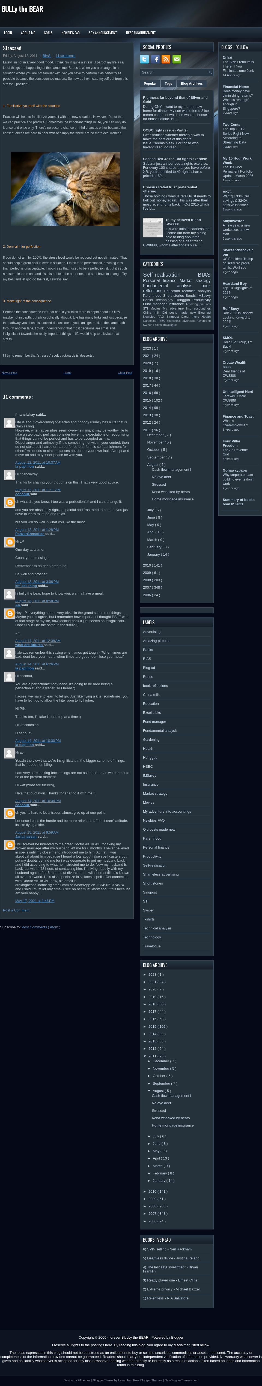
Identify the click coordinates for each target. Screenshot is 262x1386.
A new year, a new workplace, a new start (236, 230)
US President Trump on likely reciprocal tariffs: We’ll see (238, 263)
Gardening (150, 320)
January (154, 554)
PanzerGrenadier (30, 534)
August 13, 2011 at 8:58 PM (37, 601)
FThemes (84, 1380)
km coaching (26, 586)
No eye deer (161, 477)
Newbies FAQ (154, 316)
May (151, 525)
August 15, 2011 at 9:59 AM (37, 832)
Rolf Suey (231, 309)
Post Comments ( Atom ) (41, 927)
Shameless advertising (181, 320)
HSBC (161, 320)
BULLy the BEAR (22, 9)
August (153, 465)
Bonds (191, 295)
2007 (147, 587)
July (151, 510)
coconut (22, 494)
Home (68, 372)
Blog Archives (192, 83)
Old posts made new (180, 312)
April (151, 532)
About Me (28, 32)
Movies (156, 308)
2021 (147, 356)
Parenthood (153, 295)
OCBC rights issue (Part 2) (165, 130)
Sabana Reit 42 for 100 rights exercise (175, 159)
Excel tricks (191, 316)
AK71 (227, 192)
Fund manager (155, 304)
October (154, 450)
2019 (147, 371)
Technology (165, 300)
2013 (147, 415)
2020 (147, 363)
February (155, 547)
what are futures (29, 645)
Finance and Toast (238, 416)
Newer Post (9, 372)
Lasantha (124, 1380)
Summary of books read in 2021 (239, 502)
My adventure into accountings (187, 308)
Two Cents (231, 125)
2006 (147, 595)
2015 (147, 400)
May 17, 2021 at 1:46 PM (34, 901)
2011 (147, 430)
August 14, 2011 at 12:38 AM (38, 641)
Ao (18, 605)
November (156, 442)
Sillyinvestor (233, 221)
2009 (147, 573)
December (156, 435)
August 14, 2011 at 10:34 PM (38, 801)
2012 (147, 422)
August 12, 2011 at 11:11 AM (38, 490)
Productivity (201, 300)
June (151, 517)
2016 (147, 393)
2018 (147, 378)
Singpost (173, 316)
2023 (147, 348)
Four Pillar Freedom (231, 443)
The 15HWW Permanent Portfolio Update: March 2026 (238, 171)
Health (206, 316)
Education (173, 291)
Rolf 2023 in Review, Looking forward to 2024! (238, 317)
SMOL (228, 338)
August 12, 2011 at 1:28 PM (37, 530)
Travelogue (170, 324)
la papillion (25, 466)
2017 (147, 385)
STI (146, 308)
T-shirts (158, 324)
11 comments (65, 56)
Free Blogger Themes (148, 1380)
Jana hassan (26, 836)
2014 (147, 408)
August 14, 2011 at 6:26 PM (37, 664)
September (156, 457)
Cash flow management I (171, 469)
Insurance (177, 304)
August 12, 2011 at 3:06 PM (37, 582)
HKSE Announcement (141, 32)
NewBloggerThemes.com (181, 1380)
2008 (147, 580)
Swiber (148, 324)
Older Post (125, 372)
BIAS (47, 56)
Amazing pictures (198, 304)
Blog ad (204, 312)
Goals (48, 32)
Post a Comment (16, 910)
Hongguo (183, 300)
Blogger (177, 1337)
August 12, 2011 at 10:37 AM (38, 462)
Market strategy (195, 280)
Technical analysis (196, 291)
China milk (152, 312)
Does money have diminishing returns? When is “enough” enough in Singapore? (238, 100)
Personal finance (161, 280)
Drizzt (227, 58)
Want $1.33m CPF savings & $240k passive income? (236, 200)
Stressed (12, 48)
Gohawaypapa (235, 470)
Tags (168, 83)
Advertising (204, 320)
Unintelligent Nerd (238, 392)
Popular (150, 83)
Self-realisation (170, 274)
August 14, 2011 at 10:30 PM (38, 741)
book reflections (155, 686)
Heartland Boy (235, 284)
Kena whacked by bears (171, 492)
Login (8, 32)
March (152, 540)
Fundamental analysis (172, 285)
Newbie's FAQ (71, 32)
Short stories (174, 295)
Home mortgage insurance (172, 499)
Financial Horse (236, 87)
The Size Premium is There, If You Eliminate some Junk (238, 66)
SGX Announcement (103, 32)
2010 (147, 565)
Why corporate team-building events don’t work (238, 479)
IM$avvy (204, 295)
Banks (149, 300)
